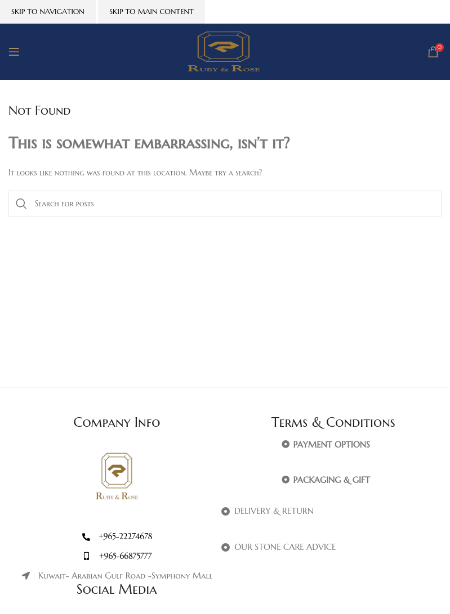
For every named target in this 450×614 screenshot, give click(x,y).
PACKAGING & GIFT (331, 480)
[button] (333, 444)
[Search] (225, 203)
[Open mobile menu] (14, 51)
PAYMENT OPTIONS (331, 444)
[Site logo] (225, 51)
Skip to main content (151, 11)
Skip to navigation (47, 11)
